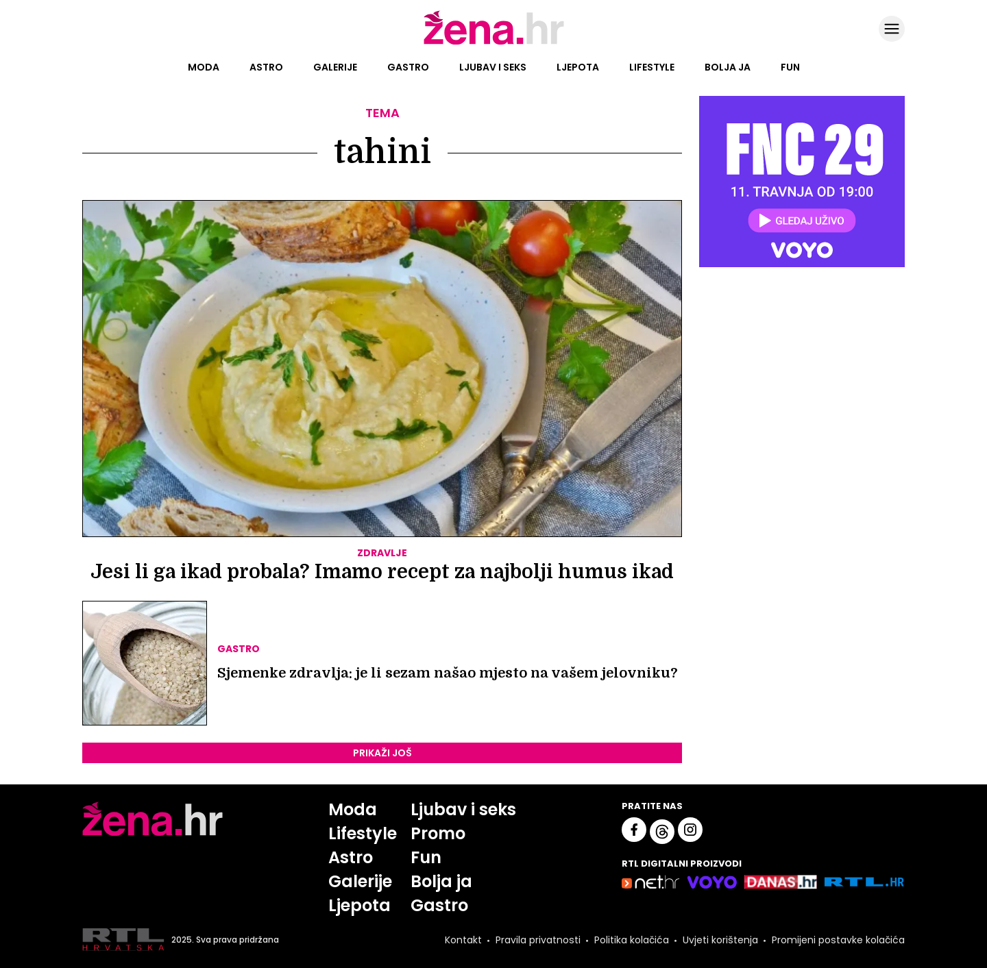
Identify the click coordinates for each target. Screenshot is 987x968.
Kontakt (463, 940)
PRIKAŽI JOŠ (382, 753)
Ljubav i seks (492, 67)
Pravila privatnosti (538, 940)
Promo (438, 833)
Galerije (335, 67)
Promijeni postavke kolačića (838, 940)
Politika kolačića (631, 940)
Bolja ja (728, 67)
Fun (790, 67)
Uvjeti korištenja (720, 940)
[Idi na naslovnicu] (494, 43)
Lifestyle (651, 67)
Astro (266, 67)
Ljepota (578, 67)
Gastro (408, 67)
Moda (203, 67)
